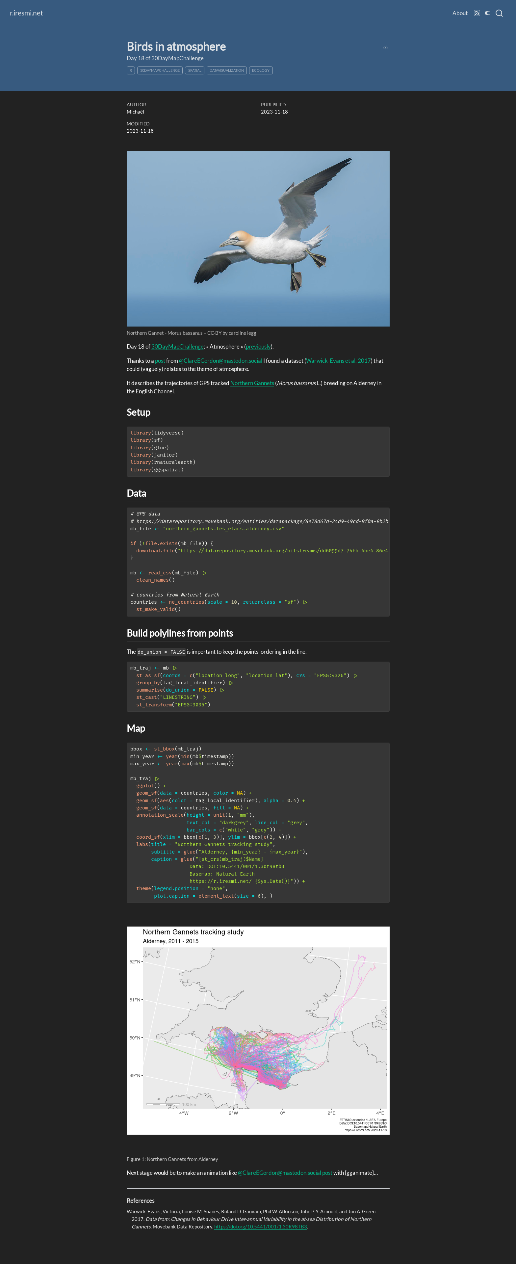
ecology (261, 70)
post (160, 360)
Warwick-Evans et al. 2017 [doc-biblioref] (338, 360)
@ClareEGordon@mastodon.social (220, 360)
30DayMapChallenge (160, 70)
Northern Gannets (252, 383)
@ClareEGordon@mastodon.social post (285, 1172)
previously (258, 346)
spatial (194, 70)
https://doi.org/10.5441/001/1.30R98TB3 (260, 1226)
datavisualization (227, 70)
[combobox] (499, 13)
